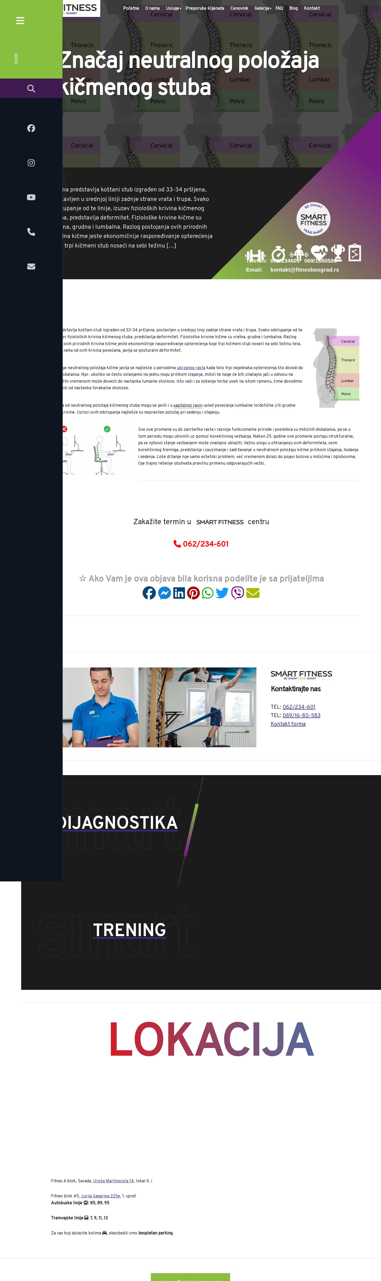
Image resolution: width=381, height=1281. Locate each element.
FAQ (279, 8)
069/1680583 (320, 261)
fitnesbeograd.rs (150, 1266)
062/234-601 (201, 545)
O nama (152, 8)
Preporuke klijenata (204, 8)
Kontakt (312, 8)
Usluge (172, 8)
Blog (293, 8)
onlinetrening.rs (185, 1266)
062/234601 (285, 261)
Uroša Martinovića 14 (113, 1079)
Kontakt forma (288, 724)
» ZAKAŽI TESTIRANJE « (190, 1181)
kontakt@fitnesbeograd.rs (304, 270)
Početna (131, 8)
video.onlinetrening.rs (225, 1266)
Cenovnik (239, 8)
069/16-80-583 (301, 715)
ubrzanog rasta (191, 368)
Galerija (262, 8)
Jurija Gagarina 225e (100, 1094)
